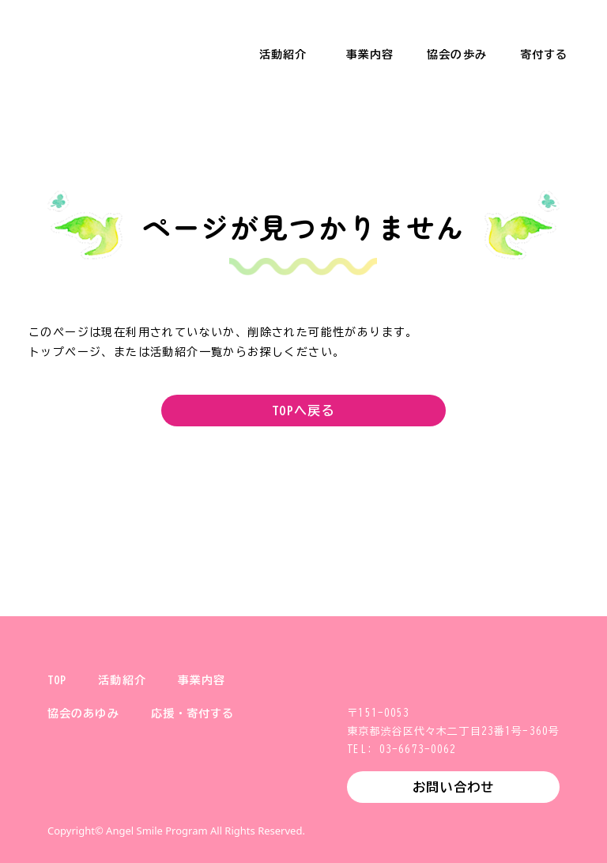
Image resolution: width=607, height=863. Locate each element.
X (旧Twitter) (60, 795)
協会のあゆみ (83, 713)
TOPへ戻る (303, 410)
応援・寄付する (193, 713)
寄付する (543, 54)
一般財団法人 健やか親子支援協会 (95, 40)
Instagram (110, 795)
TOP (56, 680)
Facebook (161, 795)
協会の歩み (457, 54)
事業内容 (370, 54)
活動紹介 (283, 54)
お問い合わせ (453, 787)
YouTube (211, 795)
